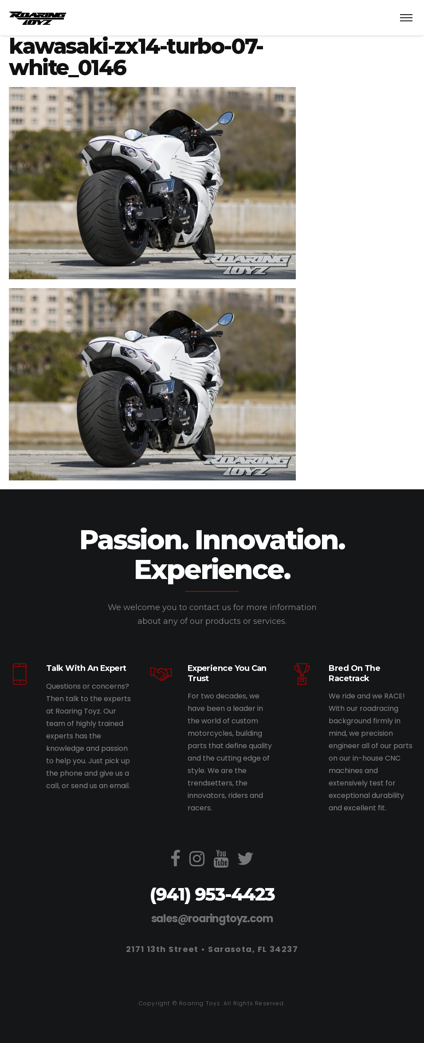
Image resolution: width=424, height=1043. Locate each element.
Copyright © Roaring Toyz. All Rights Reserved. (212, 1003)
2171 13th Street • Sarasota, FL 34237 (212, 949)
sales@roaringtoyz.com (212, 918)
